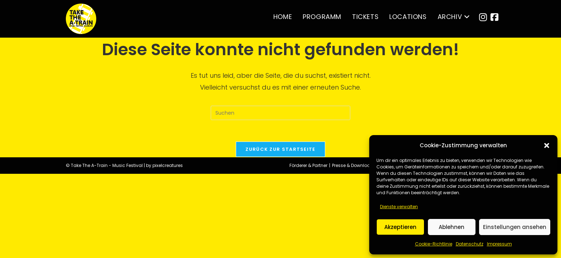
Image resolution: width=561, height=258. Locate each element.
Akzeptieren (400, 227)
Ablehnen (451, 227)
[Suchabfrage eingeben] (280, 113)
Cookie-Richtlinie (433, 244)
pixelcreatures (167, 250)
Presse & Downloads (354, 250)
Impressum (499, 244)
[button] (546, 145)
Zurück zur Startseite (280, 149)
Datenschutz (469, 244)
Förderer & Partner (308, 250)
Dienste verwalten (399, 207)
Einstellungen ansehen (514, 227)
